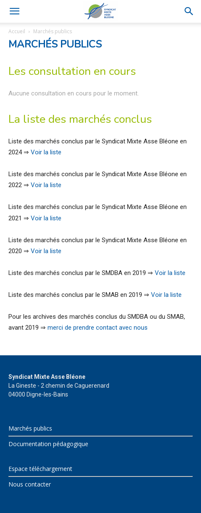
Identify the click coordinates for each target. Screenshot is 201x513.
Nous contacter (29, 484)
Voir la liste (46, 152)
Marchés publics (30, 428)
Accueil (16, 31)
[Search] (189, 11)
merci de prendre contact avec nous (98, 327)
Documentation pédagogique (48, 444)
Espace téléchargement (40, 469)
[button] (14, 11)
